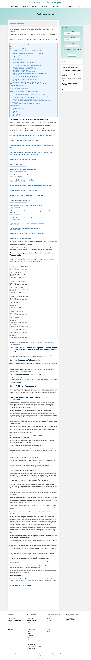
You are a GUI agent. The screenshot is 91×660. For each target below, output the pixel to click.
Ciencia (10, 229)
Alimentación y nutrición (14, 166)
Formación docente (20, 136)
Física (18, 224)
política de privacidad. (72, 51)
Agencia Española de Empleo (45, 2)
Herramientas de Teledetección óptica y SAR (23, 77)
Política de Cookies (12, 627)
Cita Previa (58, 6)
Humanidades (19, 155)
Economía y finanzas (17, 181)
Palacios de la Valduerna (18, 109)
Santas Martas (16, 111)
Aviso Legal (10, 629)
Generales (30, 635)
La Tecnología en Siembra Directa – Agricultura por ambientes (27, 65)
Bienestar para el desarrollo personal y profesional (24, 62)
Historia (18, 214)
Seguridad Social (32, 625)
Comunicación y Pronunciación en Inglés (22, 51)
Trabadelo (15, 115)
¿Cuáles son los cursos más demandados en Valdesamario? (26, 103)
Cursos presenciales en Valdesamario (19, 88)
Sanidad (30, 627)
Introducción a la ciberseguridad (20, 80)
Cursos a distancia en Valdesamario (18, 86)
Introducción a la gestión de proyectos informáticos (24, 79)
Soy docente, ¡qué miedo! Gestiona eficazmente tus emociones (27, 50)
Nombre (72, 31)
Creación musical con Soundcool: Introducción (23, 71)
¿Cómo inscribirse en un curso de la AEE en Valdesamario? (26, 93)
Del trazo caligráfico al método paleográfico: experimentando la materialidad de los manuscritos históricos (31, 153)
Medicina (18, 148)
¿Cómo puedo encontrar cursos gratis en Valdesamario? (25, 97)
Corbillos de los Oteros (18, 108)
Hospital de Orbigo (17, 114)
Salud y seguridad (20, 176)
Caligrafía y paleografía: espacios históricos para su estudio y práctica (29, 73)
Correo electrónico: (72, 37)
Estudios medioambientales (22, 171)
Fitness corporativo (17, 59)
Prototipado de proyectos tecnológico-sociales (23, 74)
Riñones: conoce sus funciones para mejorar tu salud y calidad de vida (28, 53)
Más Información (14, 105)
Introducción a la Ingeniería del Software (22, 58)
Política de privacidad (13, 625)
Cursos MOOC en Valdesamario (18, 90)
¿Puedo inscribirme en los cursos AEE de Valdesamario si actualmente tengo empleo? (32, 96)
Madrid (48, 618)
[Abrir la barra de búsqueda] (79, 6)
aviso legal (76, 49)
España (14, 136)
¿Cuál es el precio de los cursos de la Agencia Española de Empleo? (28, 94)
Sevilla (48, 622)
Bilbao (48, 629)
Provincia (72, 43)
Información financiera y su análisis (20, 64)
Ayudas (46, 6)
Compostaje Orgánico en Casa (20, 70)
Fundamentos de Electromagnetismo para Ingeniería (25, 76)
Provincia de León (20, 23)
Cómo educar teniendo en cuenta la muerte (23, 67)
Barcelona (49, 620)
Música (18, 207)
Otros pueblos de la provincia (17, 106)
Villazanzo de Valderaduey (18, 112)
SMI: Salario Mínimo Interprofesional (71, 70)
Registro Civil (31, 629)
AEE (29, 622)
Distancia (11, 136)
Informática (19, 160)
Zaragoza (49, 625)
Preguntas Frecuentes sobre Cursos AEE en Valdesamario (24, 91)
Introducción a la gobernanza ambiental (21, 61)
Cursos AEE (14, 6)
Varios (29, 631)
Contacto (10, 622)
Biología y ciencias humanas (14, 186)
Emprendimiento (69, 6)
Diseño (10, 219)
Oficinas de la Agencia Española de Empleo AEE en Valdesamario (25, 82)
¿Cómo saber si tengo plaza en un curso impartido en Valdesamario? (28, 99)
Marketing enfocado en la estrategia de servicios (24, 68)
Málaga (48, 631)
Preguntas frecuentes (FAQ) (14, 620)
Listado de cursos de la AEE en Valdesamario (21, 48)
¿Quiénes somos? (12, 618)
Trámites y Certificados (31, 6)
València (49, 627)
